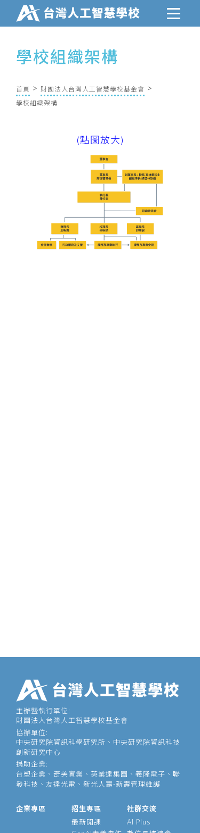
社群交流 (142, 808)
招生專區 (86, 808)
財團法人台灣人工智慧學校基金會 (93, 89)
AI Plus (139, 822)
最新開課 (86, 822)
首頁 (23, 89)
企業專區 (31, 808)
